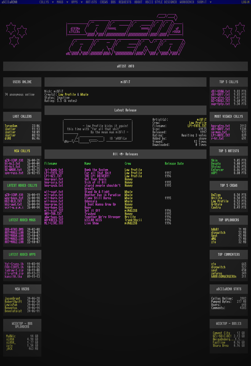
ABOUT (138, 2)
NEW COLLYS (22, 151)
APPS (75, 2)
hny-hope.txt (54, 207)
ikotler (10, 129)
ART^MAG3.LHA (14, 232)
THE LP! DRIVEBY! (97, 176)
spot (214, 270)
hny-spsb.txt (54, 185)
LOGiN (245, 2)
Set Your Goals (95, 179)
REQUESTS (125, 2)
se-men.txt (219, 132)
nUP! (214, 173)
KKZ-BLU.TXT (13, 201)
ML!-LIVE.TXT (54, 223)
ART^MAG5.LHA (14, 238)
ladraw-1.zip (14, 270)
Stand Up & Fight (97, 191)
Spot (214, 235)
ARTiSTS (91, 2)
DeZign (216, 195)
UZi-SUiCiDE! (222, 336)
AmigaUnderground (224, 339)
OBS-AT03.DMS (14, 229)
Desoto (216, 163)
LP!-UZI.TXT (53, 176)
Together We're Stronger (103, 217)
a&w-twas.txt (54, 217)
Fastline (219, 342)
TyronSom (11, 125)
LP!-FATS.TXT (197, 125)
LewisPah (11, 304)
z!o (213, 242)
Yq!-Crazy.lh (14, 264)
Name (88, 163)
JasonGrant (12, 298)
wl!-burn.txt (54, 198)
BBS (113, 2)
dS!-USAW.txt (220, 91)
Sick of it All (95, 182)
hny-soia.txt (54, 182)
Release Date (174, 163)
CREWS (104, 2)
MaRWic (11, 336)
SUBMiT (202, 2)
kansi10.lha (13, 276)
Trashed (90, 213)
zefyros (216, 273)
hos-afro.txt (220, 97)
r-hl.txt (217, 138)
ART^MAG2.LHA (14, 242)
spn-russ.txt (14, 173)
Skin (214, 160)
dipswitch (218, 232)
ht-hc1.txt (12, 166)
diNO (8, 138)
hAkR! (215, 229)
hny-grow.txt (54, 204)
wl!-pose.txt (54, 201)
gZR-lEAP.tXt (14, 160)
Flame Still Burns (98, 198)
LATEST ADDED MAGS (22, 220)
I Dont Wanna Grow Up (100, 204)
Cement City (221, 333)
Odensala (91, 201)
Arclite (130, 217)
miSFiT (201, 119)
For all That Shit (98, 173)
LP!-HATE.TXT (220, 135)
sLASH (10, 339)
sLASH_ (11, 342)
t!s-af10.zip (14, 273)
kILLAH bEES (93, 220)
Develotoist (13, 311)
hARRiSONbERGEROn (223, 276)
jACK (9, 348)
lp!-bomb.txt (54, 169)
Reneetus (11, 308)
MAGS (61, 2)
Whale (84, 94)
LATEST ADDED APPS (22, 254)
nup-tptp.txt (220, 104)
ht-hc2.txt (12, 163)
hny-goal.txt (54, 179)
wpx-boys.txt (14, 198)
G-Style (216, 204)
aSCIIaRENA (9, 2)
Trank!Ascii (133, 220)
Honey (129, 179)
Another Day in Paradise (103, 195)
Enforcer (217, 169)
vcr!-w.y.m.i (14, 207)
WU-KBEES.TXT (54, 220)
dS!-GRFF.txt (220, 94)
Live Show (92, 223)
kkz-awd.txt (13, 204)
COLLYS (44, 2)
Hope (88, 207)
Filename (51, 163)
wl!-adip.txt (54, 195)
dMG (213, 238)
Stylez (216, 166)
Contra (216, 207)
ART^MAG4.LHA (14, 235)
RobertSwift (13, 301)
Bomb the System (96, 169)
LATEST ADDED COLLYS (22, 185)
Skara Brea (220, 345)
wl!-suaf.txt (54, 191)
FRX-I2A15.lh (14, 267)
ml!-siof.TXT (54, 210)
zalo (9, 345)
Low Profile (67, 94)
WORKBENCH (187, 2)
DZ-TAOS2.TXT (220, 100)
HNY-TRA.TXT (53, 213)
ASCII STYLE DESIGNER (161, 2)
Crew (128, 163)
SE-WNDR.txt (13, 169)
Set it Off (92, 210)
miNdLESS (131, 210)
